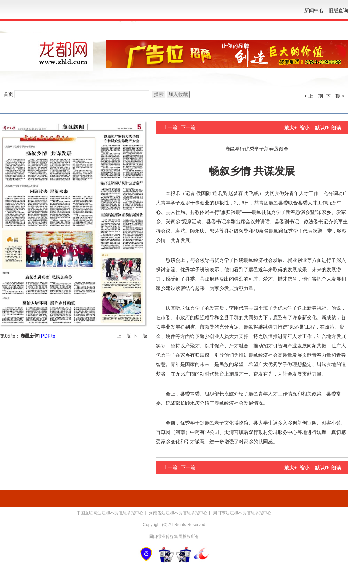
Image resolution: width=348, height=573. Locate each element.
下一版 (140, 336)
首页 (8, 94)
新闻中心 (314, 10)
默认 (322, 127)
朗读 (336, 127)
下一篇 (188, 127)
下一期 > (335, 96)
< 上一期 (313, 96)
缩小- (305, 127)
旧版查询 (338, 10)
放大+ (290, 127)
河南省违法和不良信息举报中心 (178, 512)
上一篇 (170, 127)
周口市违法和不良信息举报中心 (242, 512)
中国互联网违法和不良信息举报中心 (110, 512)
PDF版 (48, 336)
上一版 (124, 336)
